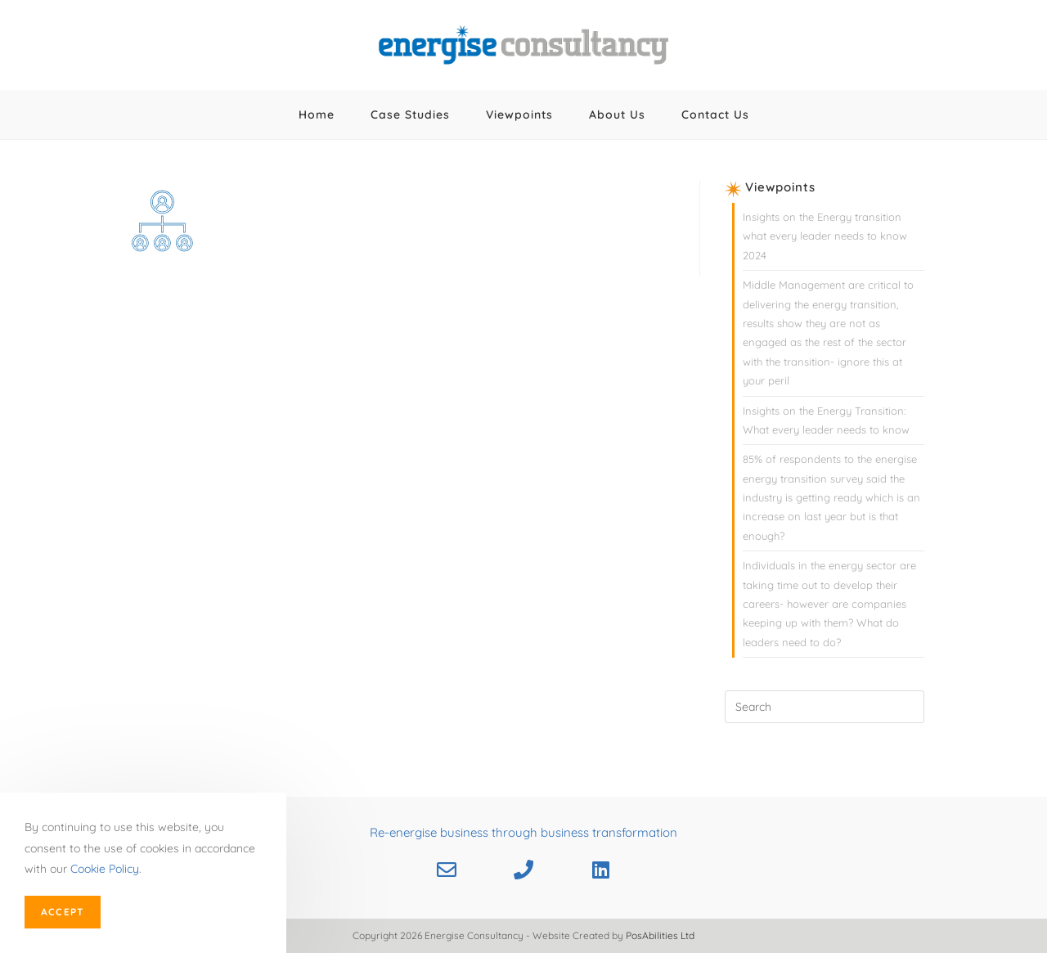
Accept (62, 912)
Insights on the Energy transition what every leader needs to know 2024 (825, 236)
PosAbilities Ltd (660, 935)
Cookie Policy (104, 868)
